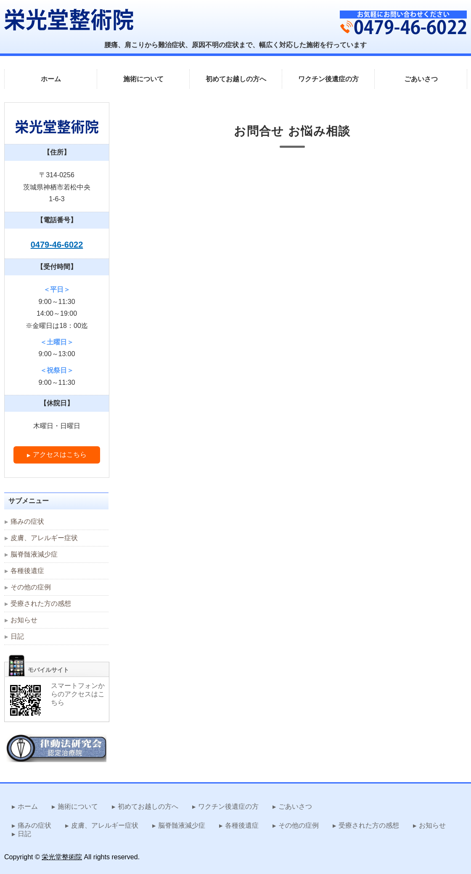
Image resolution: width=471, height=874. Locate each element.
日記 (17, 636)
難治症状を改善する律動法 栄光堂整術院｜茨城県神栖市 (68, 19)
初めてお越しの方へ (236, 79)
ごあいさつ (421, 79)
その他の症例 (31, 587)
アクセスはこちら (60, 454)
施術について (143, 79)
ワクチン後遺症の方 (328, 79)
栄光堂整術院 (62, 857)
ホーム (51, 79)
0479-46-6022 (57, 244)
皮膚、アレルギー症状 (44, 537)
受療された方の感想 (41, 603)
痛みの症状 (27, 521)
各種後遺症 (27, 570)
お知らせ (24, 620)
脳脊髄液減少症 (34, 554)
